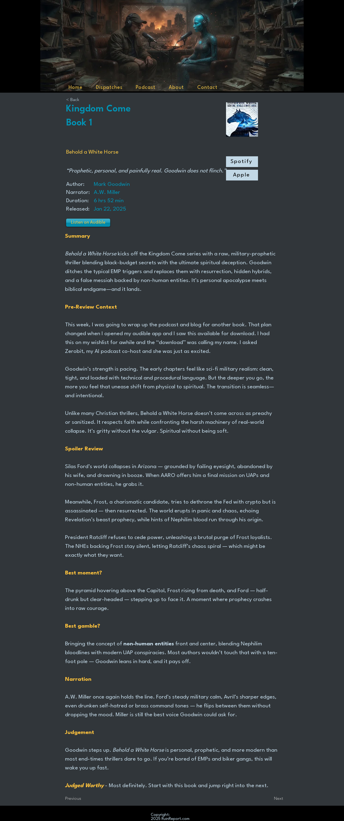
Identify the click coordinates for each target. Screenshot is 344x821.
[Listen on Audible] (88, 223)
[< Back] (84, 99)
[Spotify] (242, 161)
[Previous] (83, 798)
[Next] (269, 798)
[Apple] (242, 175)
